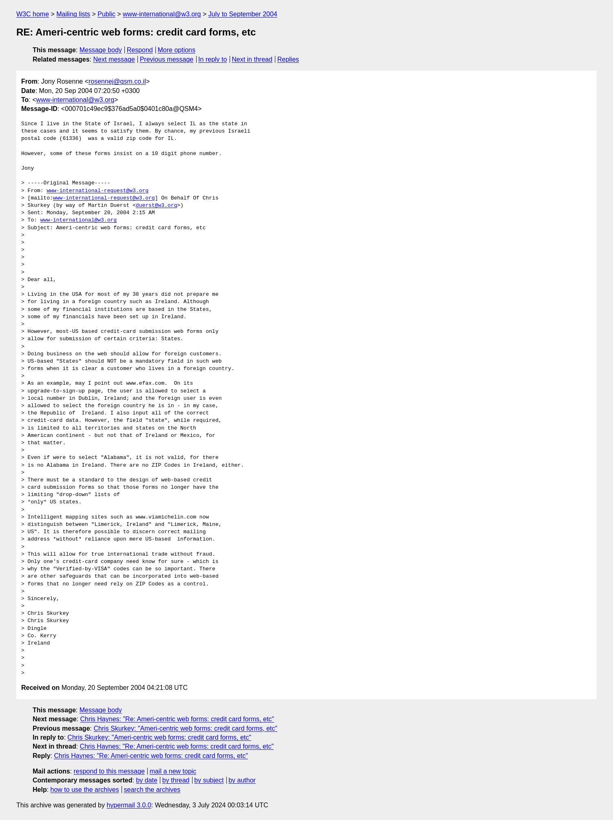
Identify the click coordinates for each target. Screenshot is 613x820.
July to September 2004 (242, 14)
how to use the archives (85, 789)
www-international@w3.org (162, 14)
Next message (114, 59)
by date (146, 780)
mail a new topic (173, 771)
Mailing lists (73, 14)
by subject (209, 780)
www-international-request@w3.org (97, 191)
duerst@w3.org (156, 205)
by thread (176, 780)
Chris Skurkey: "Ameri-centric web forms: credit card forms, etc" (185, 728)
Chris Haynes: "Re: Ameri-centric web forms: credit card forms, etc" (177, 719)
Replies (288, 59)
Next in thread (252, 59)
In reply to (212, 59)
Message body (101, 50)
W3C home (32, 14)
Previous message (167, 59)
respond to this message (108, 771)
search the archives (152, 789)
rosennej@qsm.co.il (117, 81)
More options (177, 50)
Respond (140, 50)
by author (242, 780)
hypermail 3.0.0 (128, 805)
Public (106, 14)
